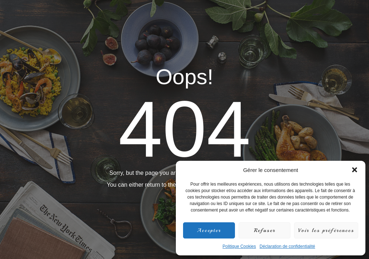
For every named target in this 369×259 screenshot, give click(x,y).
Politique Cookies (239, 246)
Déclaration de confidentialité (287, 246)
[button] (354, 169)
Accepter (209, 230)
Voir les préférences (326, 230)
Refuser (264, 230)
